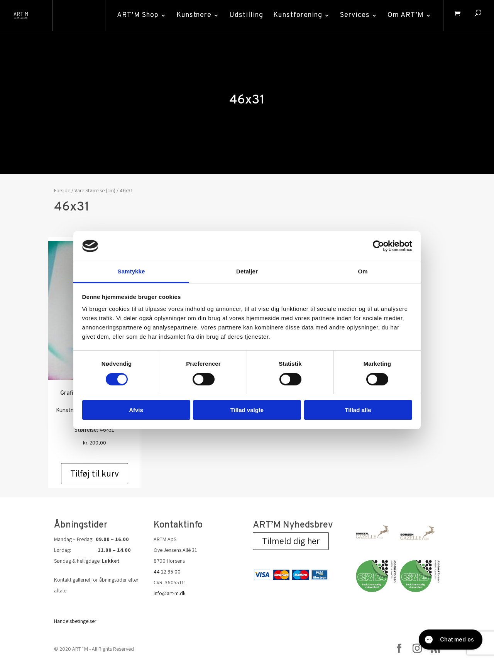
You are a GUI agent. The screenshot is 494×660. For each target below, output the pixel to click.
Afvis (136, 410)
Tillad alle (358, 410)
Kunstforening (295, 15)
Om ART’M (404, 15)
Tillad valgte (247, 410)
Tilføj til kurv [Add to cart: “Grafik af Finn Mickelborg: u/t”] (94, 473)
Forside (62, 190)
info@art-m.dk (170, 593)
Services (353, 15)
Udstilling (244, 15)
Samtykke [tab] (131, 271)
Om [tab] (362, 271)
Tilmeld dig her (291, 541)
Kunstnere (192, 15)
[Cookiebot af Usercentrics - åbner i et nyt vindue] (378, 246)
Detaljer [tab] (247, 271)
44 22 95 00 (167, 571)
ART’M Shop (136, 15)
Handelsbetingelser (75, 621)
